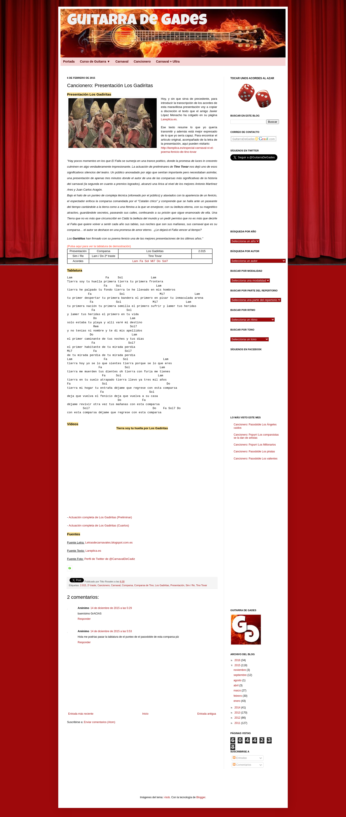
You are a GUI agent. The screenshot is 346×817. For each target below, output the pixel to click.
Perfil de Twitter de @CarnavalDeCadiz (109, 559)
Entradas (240, 758)
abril (236, 685)
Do (158, 261)
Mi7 (152, 261)
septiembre (240, 675)
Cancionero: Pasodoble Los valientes (255, 458)
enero (237, 700)
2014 (238, 707)
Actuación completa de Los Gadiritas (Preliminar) (100, 517)
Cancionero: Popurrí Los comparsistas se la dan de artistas (256, 436)
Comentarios (242, 764)
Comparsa (127, 585)
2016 (238, 660)
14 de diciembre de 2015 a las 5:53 (111, 631)
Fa (141, 261)
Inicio (145, 713)
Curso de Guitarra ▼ (95, 61)
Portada (69, 61)
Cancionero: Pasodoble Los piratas (254, 451)
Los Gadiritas (162, 585)
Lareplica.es (169, 119)
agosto (237, 680)
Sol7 (165, 261)
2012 (238, 717)
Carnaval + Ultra (168, 61)
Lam (135, 261)
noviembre (239, 670)
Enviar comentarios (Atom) (99, 722)
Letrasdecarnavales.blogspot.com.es (109, 542)
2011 (238, 723)
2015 (238, 665)
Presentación (177, 585)
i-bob (167, 797)
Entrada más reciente (80, 713)
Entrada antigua (206, 713)
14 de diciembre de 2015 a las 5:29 (111, 608)
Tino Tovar (201, 585)
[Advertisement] (137, 67)
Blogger (200, 797)
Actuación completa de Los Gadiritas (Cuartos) (99, 525)
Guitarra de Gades (137, 21)
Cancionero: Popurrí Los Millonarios (255, 444)
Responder (84, 618)
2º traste (91, 585)
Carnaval (121, 61)
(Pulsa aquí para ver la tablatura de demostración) (99, 246)
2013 (238, 712)
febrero (238, 695)
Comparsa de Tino (144, 585)
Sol (147, 261)
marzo (237, 690)
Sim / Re (190, 585)
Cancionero (142, 61)
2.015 (83, 585)
